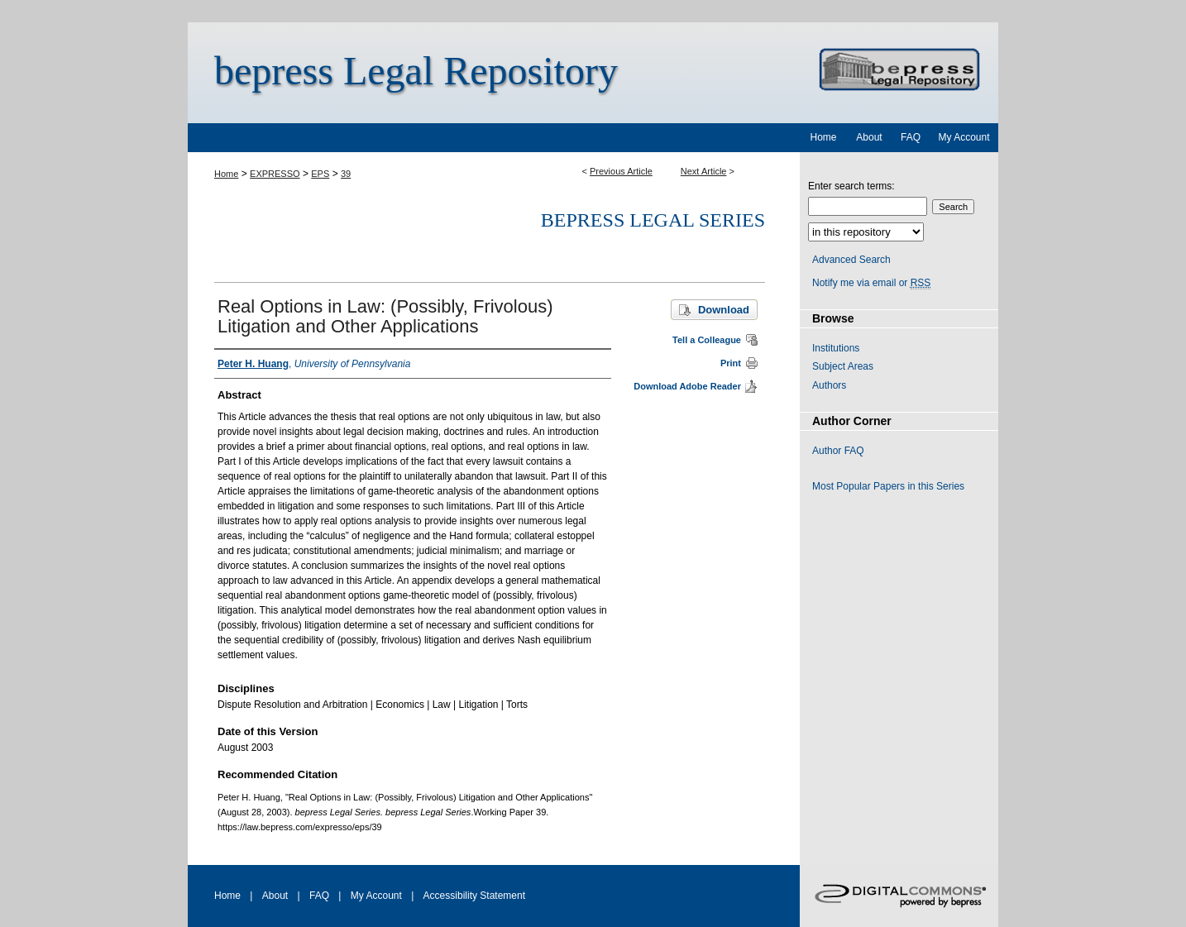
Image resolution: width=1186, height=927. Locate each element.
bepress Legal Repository (416, 71)
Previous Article (621, 171)
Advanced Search (851, 259)
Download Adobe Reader (687, 386)
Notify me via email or (871, 283)
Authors (829, 385)
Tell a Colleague (706, 340)
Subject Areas (842, 366)
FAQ (319, 895)
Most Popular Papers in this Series (888, 486)
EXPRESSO (275, 174)
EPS (320, 174)
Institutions (835, 348)
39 (346, 174)
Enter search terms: (851, 186)
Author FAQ (838, 450)
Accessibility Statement (474, 895)
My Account (376, 895)
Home (226, 174)
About (275, 895)
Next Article (704, 171)
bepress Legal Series (653, 220)
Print (730, 363)
